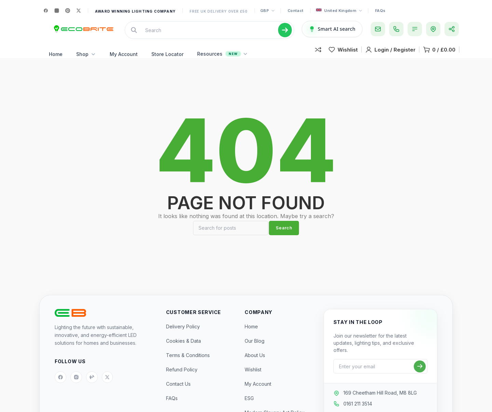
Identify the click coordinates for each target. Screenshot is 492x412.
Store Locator (167, 61)
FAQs (380, 10)
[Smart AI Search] (332, 32)
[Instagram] (57, 10)
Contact (295, 10)
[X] (78, 10)
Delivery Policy (183, 337)
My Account (124, 61)
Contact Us (178, 394)
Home (56, 61)
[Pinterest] (68, 10)
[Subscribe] (420, 377)
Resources (222, 60)
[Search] (230, 238)
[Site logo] (83, 32)
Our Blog (254, 351)
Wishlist (253, 380)
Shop (86, 61)
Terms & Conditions (188, 365)
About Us (255, 365)
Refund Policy (181, 380)
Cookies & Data (183, 351)
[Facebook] (46, 10)
